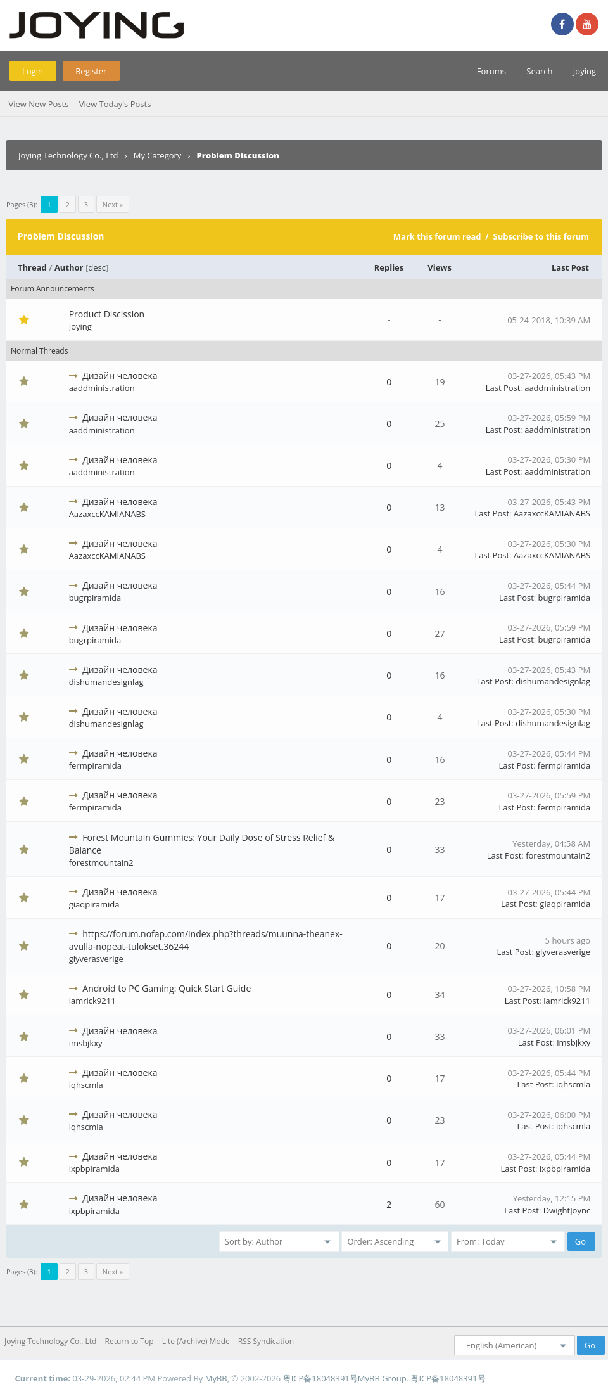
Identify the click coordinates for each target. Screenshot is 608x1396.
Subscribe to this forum (541, 236)
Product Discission (107, 314)
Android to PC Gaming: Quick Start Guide (166, 988)
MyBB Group (382, 1378)
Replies (389, 267)
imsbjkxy (86, 1043)
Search (539, 71)
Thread (32, 267)
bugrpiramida (95, 597)
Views (440, 267)
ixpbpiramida (94, 1168)
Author (69, 267)
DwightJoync (566, 1210)
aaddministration (102, 388)
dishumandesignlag (106, 682)
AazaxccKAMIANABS (107, 514)
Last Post (570, 267)
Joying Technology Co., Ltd (68, 155)
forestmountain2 (101, 862)
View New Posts (38, 104)
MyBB (216, 1378)
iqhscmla (86, 1085)
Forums (491, 71)
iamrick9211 (92, 1000)
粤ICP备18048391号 (320, 1378)
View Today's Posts (115, 104)
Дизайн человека (119, 375)
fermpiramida (95, 765)
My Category (158, 155)
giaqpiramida (94, 904)
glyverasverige (96, 958)
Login (32, 71)
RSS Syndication (266, 1341)
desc (97, 267)
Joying (584, 71)
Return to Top (129, 1341)
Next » (113, 204)
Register (90, 71)
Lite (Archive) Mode (196, 1341)
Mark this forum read (437, 236)
